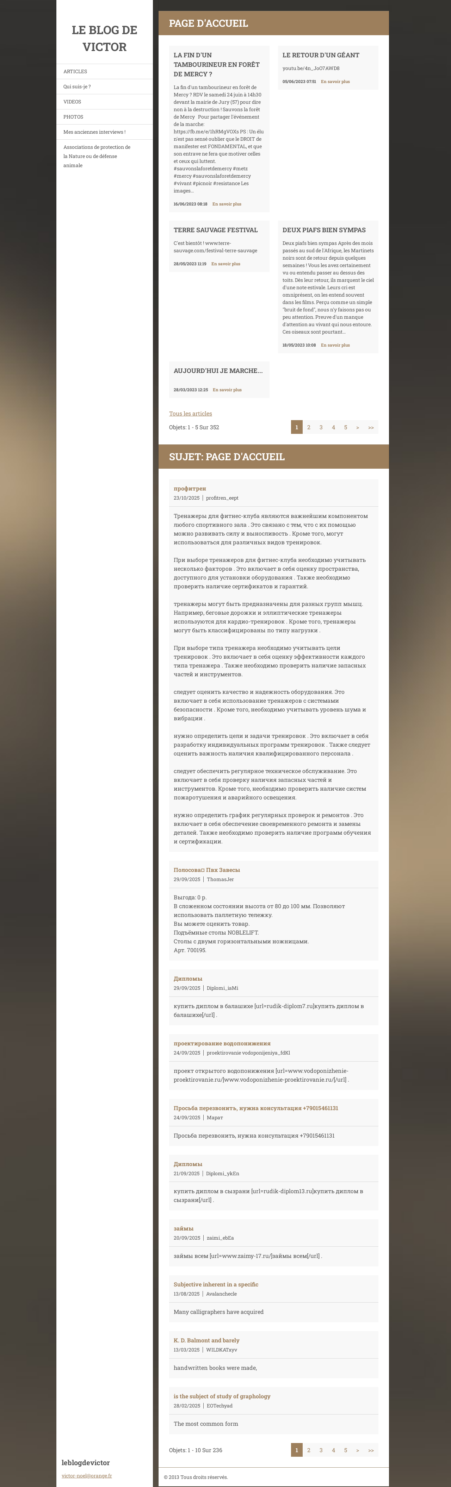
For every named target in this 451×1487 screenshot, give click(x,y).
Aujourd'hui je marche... (218, 370)
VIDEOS (72, 101)
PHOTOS (73, 116)
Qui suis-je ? (77, 86)
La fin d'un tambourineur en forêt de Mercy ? (217, 64)
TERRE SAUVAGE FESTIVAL (216, 230)
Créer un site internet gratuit (312, 1468)
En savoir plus (226, 204)
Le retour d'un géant (321, 55)
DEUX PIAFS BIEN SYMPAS (324, 230)
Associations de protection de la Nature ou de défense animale (96, 156)
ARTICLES (75, 71)
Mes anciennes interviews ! (94, 131)
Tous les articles (190, 413)
